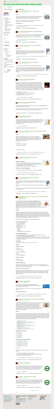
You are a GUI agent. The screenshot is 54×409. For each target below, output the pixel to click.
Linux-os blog (8, 56)
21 (20, 172)
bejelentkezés (32, 28)
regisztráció (27, 28)
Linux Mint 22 (25, 26)
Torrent (17, 247)
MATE (35, 276)
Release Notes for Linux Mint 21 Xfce (28, 328)
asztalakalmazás (39, 152)
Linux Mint (22, 152)
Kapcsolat (12, 399)
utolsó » (36, 390)
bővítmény (43, 152)
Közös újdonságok (18, 332)
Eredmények (6, 72)
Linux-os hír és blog (9, 55)
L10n (18, 371)
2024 (24, 25)
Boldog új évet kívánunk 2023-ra (26, 79)
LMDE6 (38, 25)
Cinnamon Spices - (19, 145)
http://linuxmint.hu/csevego (23, 91)
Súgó (13, 4)
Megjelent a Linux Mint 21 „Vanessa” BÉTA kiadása (31, 299)
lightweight (18, 294)
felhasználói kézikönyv (41, 89)
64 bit (31, 276)
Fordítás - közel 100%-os (24, 362)
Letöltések (27, 4)
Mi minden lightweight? (24, 281)
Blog (22, 4)
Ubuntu (28, 276)
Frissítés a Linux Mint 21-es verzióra (27, 157)
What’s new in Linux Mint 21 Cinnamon (26, 321)
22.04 (29, 276)
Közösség (32, 4)
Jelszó (5, 38)
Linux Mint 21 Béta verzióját (28, 288)
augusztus (26, 56)
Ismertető (6, 23)
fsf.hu (10, 400)
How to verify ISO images (36, 265)
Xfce (37, 276)
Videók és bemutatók (8, 28)
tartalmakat (32, 88)
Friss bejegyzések (7, 51)
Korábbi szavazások (7, 71)
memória (25, 294)
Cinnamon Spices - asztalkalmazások (21, 143)
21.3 (27, 25)
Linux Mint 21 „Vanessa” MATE (20, 323)
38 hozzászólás (23, 359)
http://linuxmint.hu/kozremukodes (29, 93)
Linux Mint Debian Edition (44, 74)
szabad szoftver (31, 25)
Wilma (20, 26)
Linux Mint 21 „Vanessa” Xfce (20, 326)
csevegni (26, 88)
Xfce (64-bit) (18, 260)
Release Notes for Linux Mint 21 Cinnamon (29, 322)
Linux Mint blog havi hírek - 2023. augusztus (29, 45)
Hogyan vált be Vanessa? (24, 116)
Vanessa (26, 276)
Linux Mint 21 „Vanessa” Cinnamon (21, 320)
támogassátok (21, 89)
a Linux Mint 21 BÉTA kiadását (33, 302)
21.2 (29, 39)
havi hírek (18, 25)
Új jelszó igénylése (6, 42)
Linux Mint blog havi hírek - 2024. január (28, 11)
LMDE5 (46, 191)
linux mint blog (22, 25)
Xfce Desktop (30, 399)
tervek (24, 97)
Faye (18, 26)
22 (28, 25)
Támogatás (38, 4)
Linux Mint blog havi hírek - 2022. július (28, 177)
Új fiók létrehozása (6, 41)
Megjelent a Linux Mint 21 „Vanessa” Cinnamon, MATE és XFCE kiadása (33, 197)
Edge (25, 40)
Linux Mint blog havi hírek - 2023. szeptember (30, 31)
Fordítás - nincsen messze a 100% (27, 376)
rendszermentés (29, 172)
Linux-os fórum (8, 54)
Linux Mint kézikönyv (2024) (9, 24)
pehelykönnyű (22, 294)
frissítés (26, 172)
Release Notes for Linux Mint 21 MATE (28, 325)
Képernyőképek (7, 22)
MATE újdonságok (18, 334)
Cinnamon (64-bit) (19, 255)
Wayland (22, 26)
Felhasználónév (6, 34)
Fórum (18, 4)
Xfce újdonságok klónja (19, 335)
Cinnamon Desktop (31, 397)
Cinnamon (30, 56)
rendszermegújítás (33, 172)
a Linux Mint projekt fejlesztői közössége (33, 50)
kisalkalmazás (35, 152)
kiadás (22, 97)
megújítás (35, 191)
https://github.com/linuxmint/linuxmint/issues (31, 242)
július (26, 74)
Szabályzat (8, 399)
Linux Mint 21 (35, 25)
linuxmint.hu (44, 294)
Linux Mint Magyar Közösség (12, 1)
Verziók (6, 27)
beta (37, 357)
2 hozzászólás (23, 373)
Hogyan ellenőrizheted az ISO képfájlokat (24, 266)
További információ (18, 28)
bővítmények (24, 145)
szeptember (27, 39)
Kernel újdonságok (19, 336)
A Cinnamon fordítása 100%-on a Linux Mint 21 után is (32, 131)
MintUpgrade (32, 191)
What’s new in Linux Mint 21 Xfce (25, 327)
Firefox (42, 294)
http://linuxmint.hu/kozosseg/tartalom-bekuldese (28, 92)
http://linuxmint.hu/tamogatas (27, 94)
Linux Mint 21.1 (27, 97)
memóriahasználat (29, 294)
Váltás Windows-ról (8, 21)
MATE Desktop (30, 398)
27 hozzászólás (23, 174)
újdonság (39, 276)
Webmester (6, 398)
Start (8, 4)
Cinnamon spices (31, 152)
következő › (32, 390)
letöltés (41, 276)
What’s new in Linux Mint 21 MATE (26, 324)
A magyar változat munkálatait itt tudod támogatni (34, 36)
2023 (24, 39)
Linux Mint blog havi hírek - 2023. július (28, 62)
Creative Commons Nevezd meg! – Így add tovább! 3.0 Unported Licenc (21, 400)
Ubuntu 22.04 (28, 357)
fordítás (25, 152)
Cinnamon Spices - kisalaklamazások (21, 144)
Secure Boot (22, 40)
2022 (19, 97)
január (26, 25)
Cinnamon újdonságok (19, 333)
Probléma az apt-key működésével (27, 102)
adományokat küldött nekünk (28, 35)
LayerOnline (20, 248)
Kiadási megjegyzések (19, 337)
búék (18, 97)
